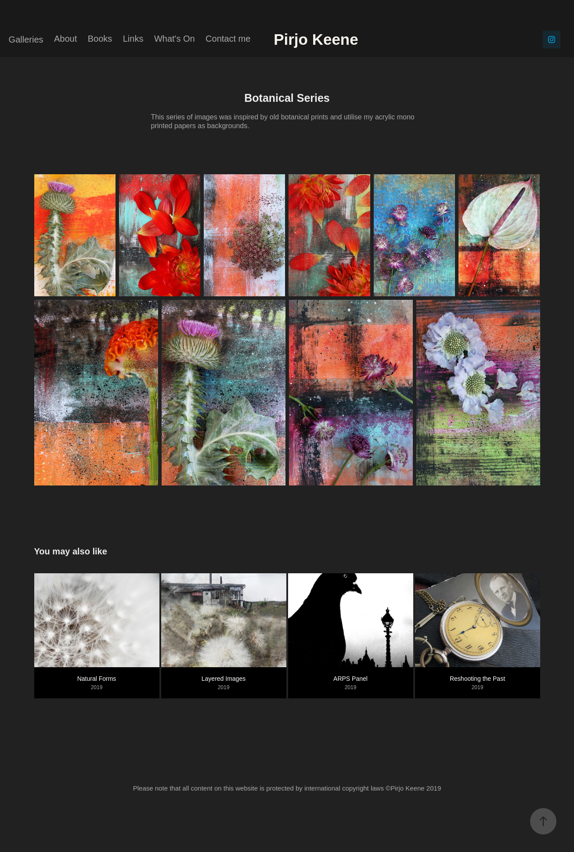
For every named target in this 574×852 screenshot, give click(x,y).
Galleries (26, 39)
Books (100, 38)
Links (133, 38)
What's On (174, 38)
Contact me (228, 38)
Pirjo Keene (346, 39)
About (65, 38)
